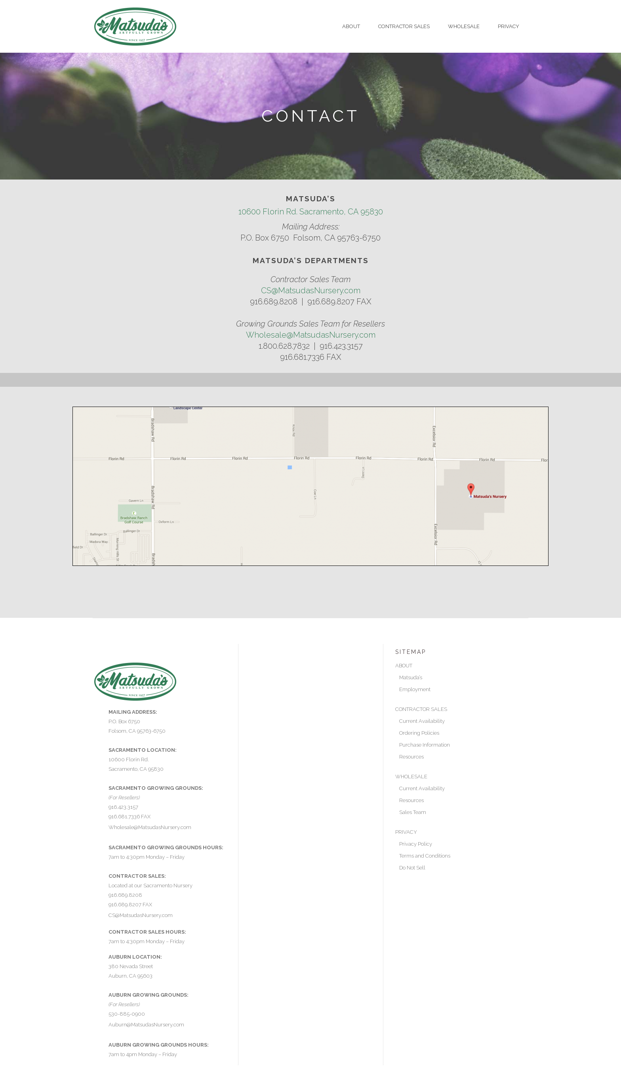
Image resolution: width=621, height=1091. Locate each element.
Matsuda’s (410, 677)
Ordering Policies (419, 733)
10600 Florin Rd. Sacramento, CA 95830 (310, 211)
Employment (415, 689)
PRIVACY (406, 832)
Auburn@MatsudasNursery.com (146, 1025)
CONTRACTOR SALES (421, 709)
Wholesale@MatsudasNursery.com (310, 335)
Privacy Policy (415, 844)
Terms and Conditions (424, 856)
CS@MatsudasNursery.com (310, 290)
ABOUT (403, 666)
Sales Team (412, 812)
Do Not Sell (412, 868)
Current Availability (422, 721)
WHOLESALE (411, 777)
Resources (411, 757)
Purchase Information (424, 745)
